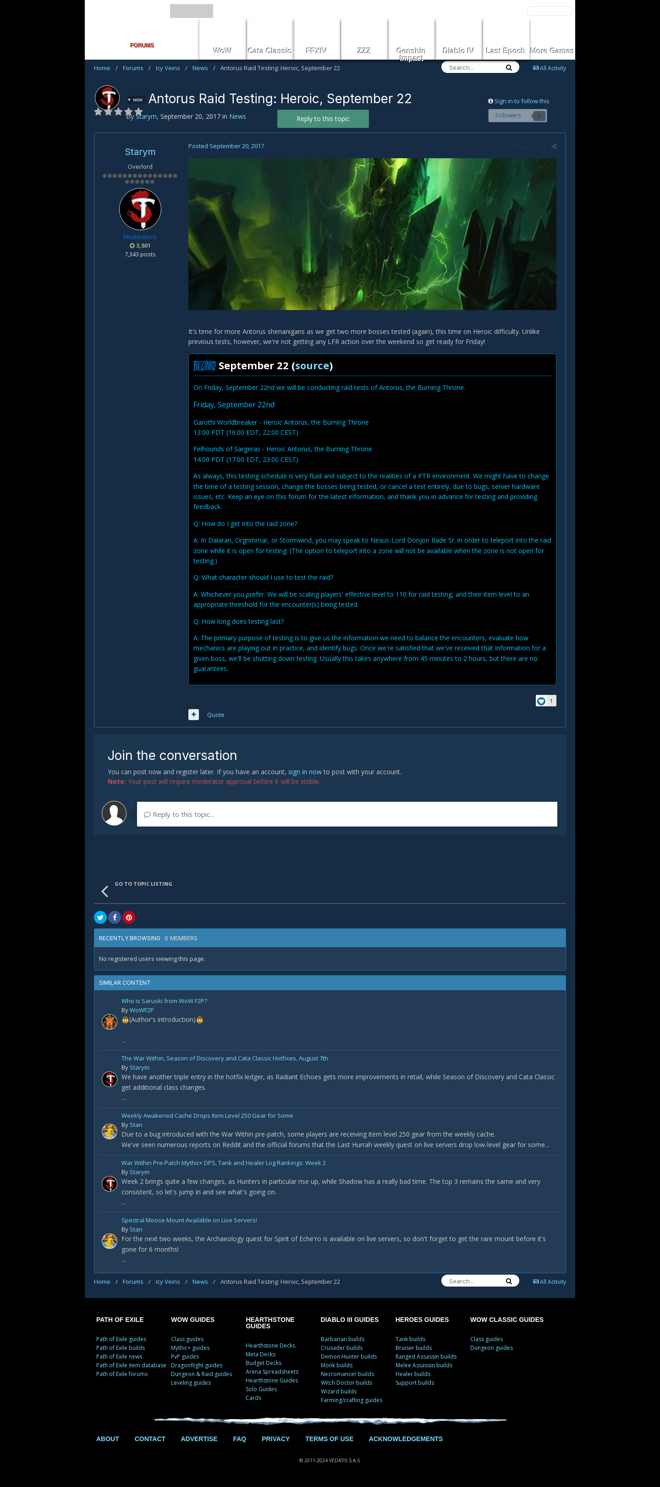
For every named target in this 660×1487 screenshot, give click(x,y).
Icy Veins (171, 68)
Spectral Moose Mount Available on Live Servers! (189, 1222)
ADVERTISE (199, 1440)
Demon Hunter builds (349, 1358)
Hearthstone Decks (270, 1347)
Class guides (187, 1340)
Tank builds (410, 1340)
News (203, 68)
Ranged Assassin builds (426, 1358)
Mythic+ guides (190, 1349)
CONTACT (150, 1440)
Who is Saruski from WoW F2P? (164, 1003)
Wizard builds (339, 1393)
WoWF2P (142, 1012)
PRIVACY (276, 1440)
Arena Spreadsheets (272, 1373)
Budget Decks (263, 1364)
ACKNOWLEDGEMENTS (406, 1440)
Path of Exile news (119, 1358)
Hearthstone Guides (272, 1382)
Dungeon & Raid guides (201, 1375)
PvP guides (185, 1358)
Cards (253, 1399)
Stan (136, 1126)
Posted (224, 146)
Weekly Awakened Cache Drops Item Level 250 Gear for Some (207, 1118)
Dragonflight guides (196, 1366)
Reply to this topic (323, 118)
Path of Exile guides (121, 1340)
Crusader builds (342, 1349)
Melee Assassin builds (424, 1366)
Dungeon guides (491, 1349)
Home (106, 68)
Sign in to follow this (522, 101)
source (310, 367)
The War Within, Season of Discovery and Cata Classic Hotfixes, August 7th (224, 1060)
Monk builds (336, 1366)
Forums (137, 68)
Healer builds (413, 1375)
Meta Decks (260, 1355)
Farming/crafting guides (351, 1401)
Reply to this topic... (179, 816)
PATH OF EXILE (120, 1321)
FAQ (239, 1440)
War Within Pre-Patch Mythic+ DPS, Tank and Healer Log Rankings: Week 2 (223, 1165)
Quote (213, 716)
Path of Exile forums (122, 1375)
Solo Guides (261, 1390)
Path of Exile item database (131, 1366)
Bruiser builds (414, 1349)
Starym (140, 151)
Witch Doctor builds (346, 1384)
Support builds (415, 1384)
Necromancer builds (347, 1375)
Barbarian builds (342, 1340)
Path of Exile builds (120, 1349)
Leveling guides (191, 1384)
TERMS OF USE (329, 1440)
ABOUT (107, 1440)
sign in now (305, 773)
